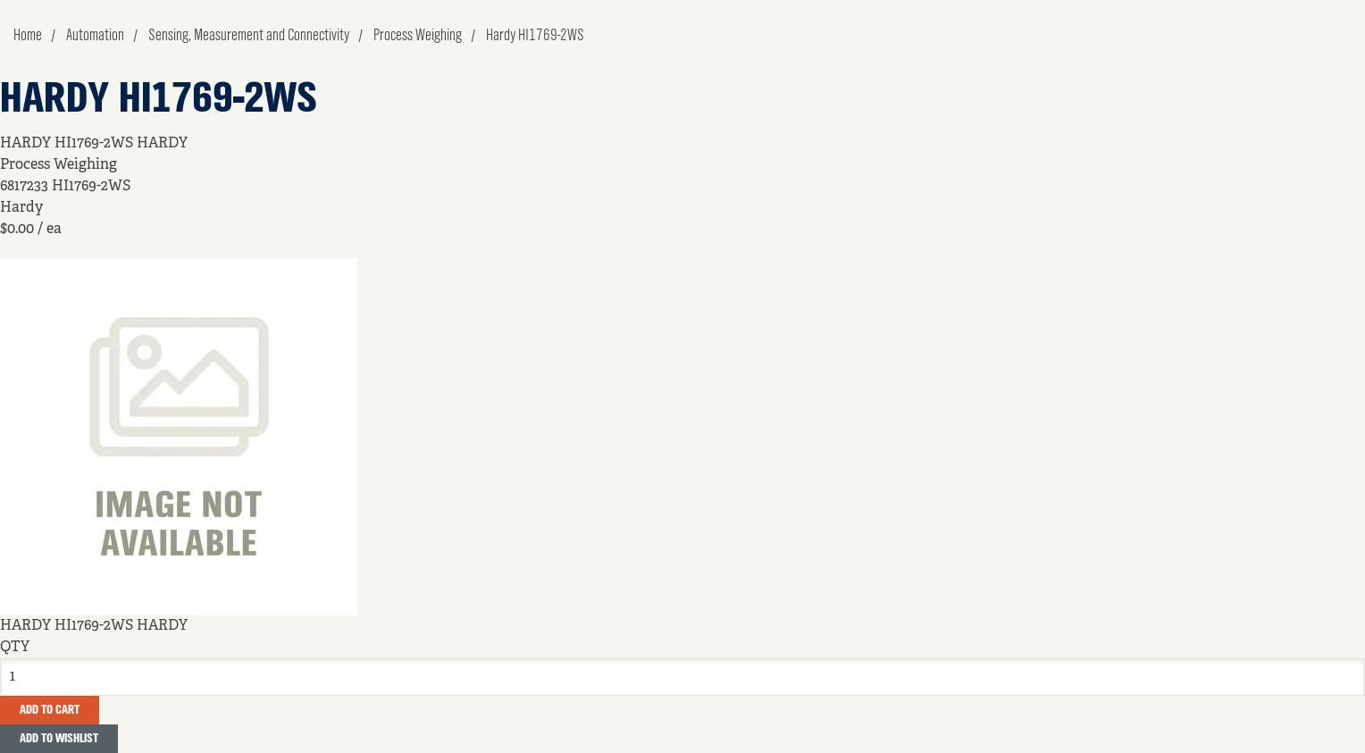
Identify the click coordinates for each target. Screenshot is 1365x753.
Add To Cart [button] (50, 710)
